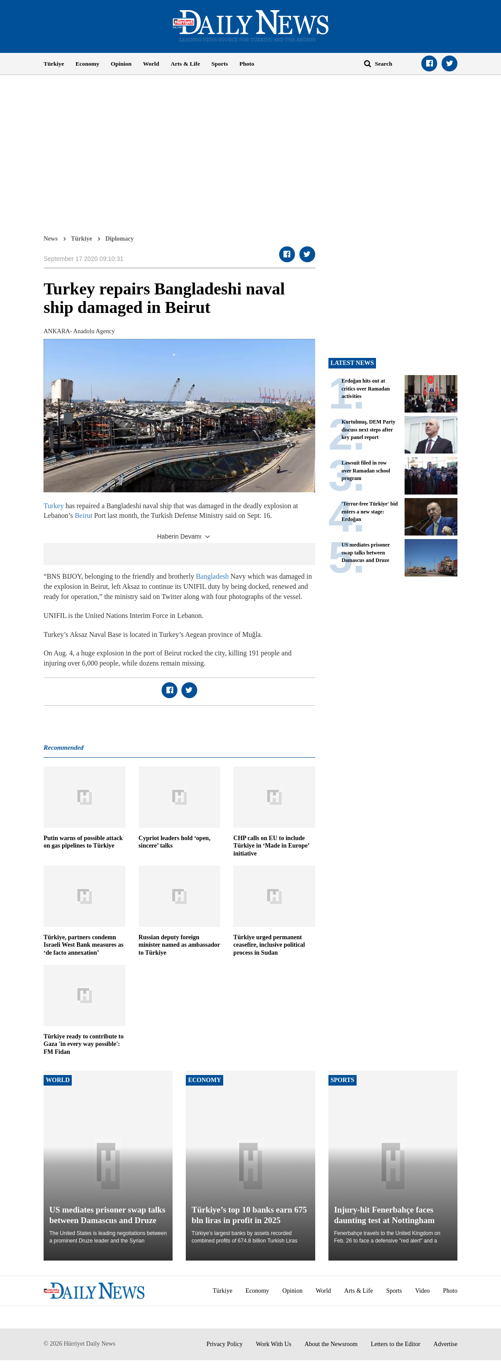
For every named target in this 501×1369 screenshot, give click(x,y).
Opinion (121, 63)
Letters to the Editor (395, 1344)
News (51, 238)
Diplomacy (119, 238)
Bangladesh (213, 576)
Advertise (445, 1344)
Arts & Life (185, 63)
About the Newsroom (331, 1344)
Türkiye (54, 63)
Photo (246, 63)
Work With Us (273, 1344)
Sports (219, 63)
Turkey (54, 506)
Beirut (83, 515)
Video (422, 1290)
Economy (87, 63)
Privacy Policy (224, 1344)
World (151, 63)
